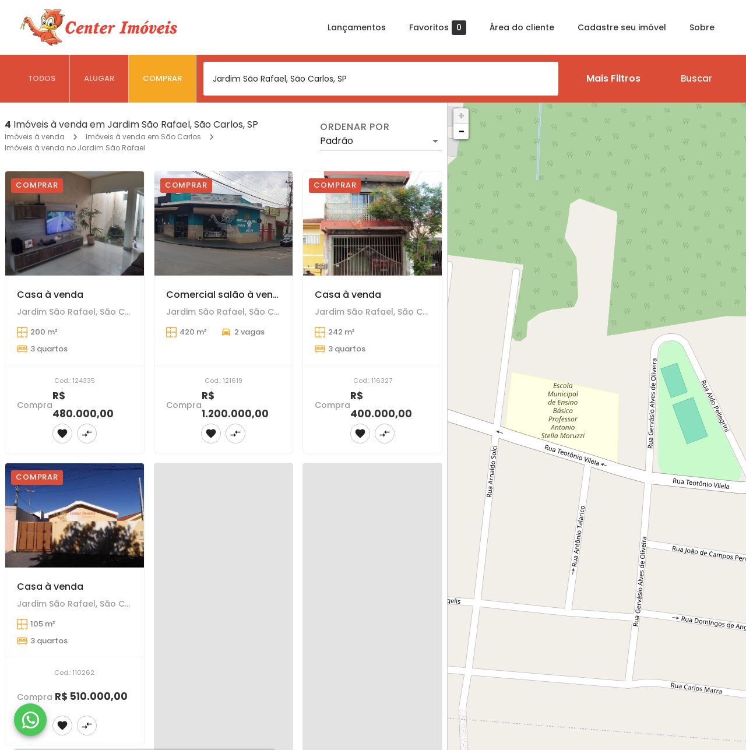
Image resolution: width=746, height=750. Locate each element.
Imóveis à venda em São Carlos (143, 137)
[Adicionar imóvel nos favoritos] (62, 433)
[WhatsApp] (30, 719)
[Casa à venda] (74, 223)
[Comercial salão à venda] (223, 223)
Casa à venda (50, 294)
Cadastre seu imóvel (622, 27)
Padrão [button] (336, 140)
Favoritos (437, 27)
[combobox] (380, 79)
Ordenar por (355, 127)
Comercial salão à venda (226, 294)
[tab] (42, 79)
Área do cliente (522, 27)
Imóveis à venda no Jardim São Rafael (75, 148)
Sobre (702, 27)
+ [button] (461, 115)
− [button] (462, 131)
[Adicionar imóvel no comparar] (87, 433)
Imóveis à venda (35, 137)
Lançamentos (357, 27)
